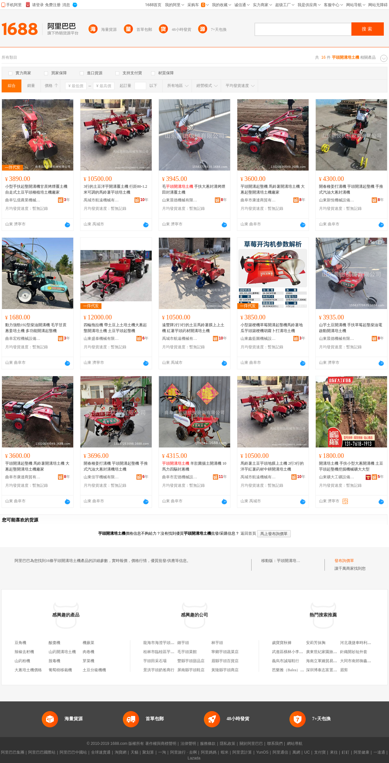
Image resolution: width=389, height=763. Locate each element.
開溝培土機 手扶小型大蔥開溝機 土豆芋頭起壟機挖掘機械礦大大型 (351, 466)
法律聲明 (188, 743)
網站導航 (294, 743)
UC (307, 752)
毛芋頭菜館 (187, 652)
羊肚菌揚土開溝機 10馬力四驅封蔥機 (194, 466)
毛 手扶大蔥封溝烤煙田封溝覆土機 (193, 189)
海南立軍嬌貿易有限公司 (327, 661)
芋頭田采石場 (155, 661)
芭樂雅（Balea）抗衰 (290, 670)
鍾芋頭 (183, 642)
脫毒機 (54, 661)
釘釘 (345, 752)
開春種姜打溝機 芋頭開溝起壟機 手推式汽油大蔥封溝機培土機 (116, 466)
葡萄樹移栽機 (60, 670)
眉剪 (344, 670)
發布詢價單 (344, 560)
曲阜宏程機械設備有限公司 (23, 338)
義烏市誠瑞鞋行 (285, 661)
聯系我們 (275, 743)
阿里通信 (280, 752)
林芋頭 (217, 642)
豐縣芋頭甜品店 (191, 661)
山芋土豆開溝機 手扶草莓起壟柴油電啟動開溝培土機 (350, 328)
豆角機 (20, 642)
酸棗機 (54, 642)
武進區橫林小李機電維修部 (295, 652)
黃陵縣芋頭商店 (225, 670)
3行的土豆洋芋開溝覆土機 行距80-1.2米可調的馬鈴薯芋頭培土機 (115, 189)
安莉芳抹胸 (315, 642)
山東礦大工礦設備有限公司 (337, 477)
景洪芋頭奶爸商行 (158, 670)
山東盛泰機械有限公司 (101, 338)
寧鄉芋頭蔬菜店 (225, 652)
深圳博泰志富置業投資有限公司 (333, 670)
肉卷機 (88, 652)
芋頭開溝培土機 (290, 560)
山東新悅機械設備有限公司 (337, 200)
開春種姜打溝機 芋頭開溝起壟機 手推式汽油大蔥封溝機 (351, 189)
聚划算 (148, 752)
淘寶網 (120, 752)
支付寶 (320, 752)
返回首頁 (248, 533)
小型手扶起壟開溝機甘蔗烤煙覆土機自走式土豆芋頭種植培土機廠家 (36, 189)
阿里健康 (361, 752)
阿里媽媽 (209, 752)
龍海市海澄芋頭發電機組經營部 (170, 642)
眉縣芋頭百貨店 (225, 661)
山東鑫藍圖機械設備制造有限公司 (258, 338)
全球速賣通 (101, 752)
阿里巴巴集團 (12, 752)
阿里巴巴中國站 (73, 752)
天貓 (134, 752)
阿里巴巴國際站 (41, 752)
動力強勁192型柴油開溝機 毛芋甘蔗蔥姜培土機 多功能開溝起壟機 (35, 328)
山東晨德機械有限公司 (180, 200)
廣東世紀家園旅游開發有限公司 (333, 652)
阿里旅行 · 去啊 (183, 752)
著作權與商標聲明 (160, 743)
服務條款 (208, 743)
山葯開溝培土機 (62, 652)
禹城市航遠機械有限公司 (101, 200)
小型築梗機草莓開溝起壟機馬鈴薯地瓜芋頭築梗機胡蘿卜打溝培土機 (272, 328)
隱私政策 (227, 743)
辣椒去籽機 (24, 652)
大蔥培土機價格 (28, 670)
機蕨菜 (88, 642)
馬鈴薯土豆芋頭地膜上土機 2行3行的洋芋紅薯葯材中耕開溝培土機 (272, 466)
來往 (334, 752)
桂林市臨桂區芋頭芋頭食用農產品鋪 (174, 652)
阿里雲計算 (242, 752)
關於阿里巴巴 (251, 743)
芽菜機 (88, 661)
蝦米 (225, 752)
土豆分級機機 (94, 670)
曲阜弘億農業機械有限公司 (23, 200)
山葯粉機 (22, 661)
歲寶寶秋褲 (281, 642)
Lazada (194, 758)
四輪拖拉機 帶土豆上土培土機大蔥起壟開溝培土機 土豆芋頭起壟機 (115, 328)
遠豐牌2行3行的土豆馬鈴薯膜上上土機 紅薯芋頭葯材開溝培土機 (193, 328)
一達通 (379, 752)
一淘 (162, 752)
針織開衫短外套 (353, 652)
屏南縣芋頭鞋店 (191, 670)
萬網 (296, 752)
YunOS (262, 752)
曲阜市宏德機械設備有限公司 (180, 477)
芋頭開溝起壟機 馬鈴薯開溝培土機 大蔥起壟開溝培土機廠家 (273, 189)
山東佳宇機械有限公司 (101, 477)
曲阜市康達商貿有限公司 (258, 200)
